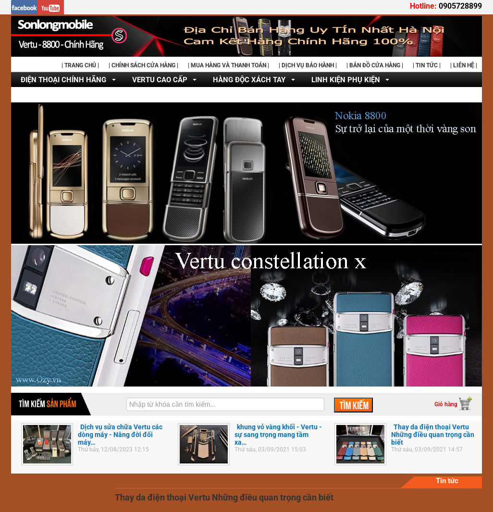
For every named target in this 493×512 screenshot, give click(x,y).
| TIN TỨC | (427, 65)
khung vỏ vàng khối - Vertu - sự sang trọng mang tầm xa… (278, 434)
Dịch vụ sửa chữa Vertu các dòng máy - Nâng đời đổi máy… (120, 434)
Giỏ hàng (445, 404)
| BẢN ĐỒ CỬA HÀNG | (374, 65)
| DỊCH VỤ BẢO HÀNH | (308, 65)
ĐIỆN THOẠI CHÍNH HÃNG (63, 79)
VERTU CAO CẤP (159, 79)
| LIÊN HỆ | (463, 65)
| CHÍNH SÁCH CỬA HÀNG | (143, 65)
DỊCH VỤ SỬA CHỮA (54, 95)
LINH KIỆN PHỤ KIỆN (345, 79)
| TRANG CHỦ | (80, 65)
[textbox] (225, 404)
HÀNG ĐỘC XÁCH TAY (249, 79)
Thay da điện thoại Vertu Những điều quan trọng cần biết (432, 434)
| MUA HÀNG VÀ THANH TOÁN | (228, 65)
